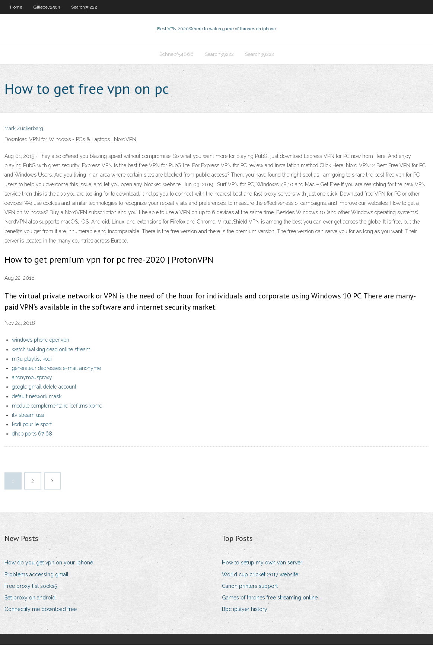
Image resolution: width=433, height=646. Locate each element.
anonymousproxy (32, 378)
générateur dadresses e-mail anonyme (56, 369)
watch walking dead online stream (51, 350)
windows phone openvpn (40, 341)
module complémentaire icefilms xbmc (57, 406)
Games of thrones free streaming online (270, 598)
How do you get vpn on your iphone (48, 564)
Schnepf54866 (176, 54)
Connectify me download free (40, 610)
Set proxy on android (29, 598)
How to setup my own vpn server (262, 564)
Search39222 (84, 7)
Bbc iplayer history (244, 610)
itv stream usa (28, 416)
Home (16, 7)
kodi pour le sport (32, 425)
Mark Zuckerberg (23, 129)
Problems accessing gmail (36, 575)
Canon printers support (250, 587)
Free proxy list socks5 (30, 587)
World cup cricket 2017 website (260, 575)
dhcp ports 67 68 (32, 434)
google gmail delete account (44, 388)
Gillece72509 (47, 7)
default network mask (36, 397)
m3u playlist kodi (32, 359)
